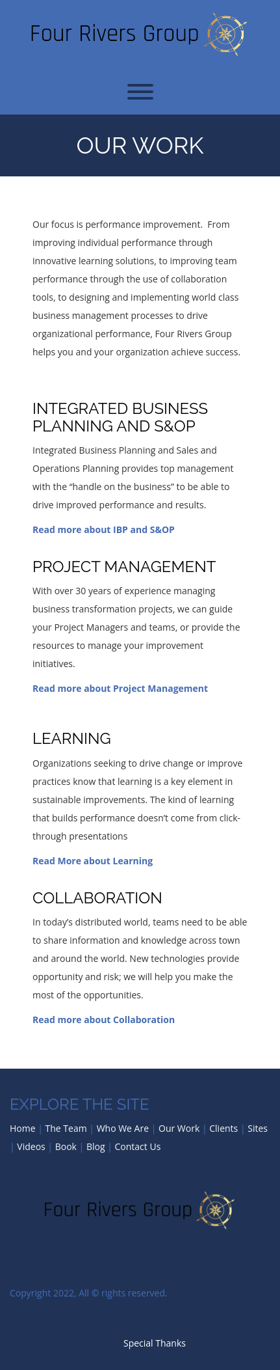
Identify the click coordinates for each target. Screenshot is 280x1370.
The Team (66, 1128)
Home (23, 1128)
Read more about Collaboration (103, 1019)
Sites (258, 1128)
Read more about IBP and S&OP (103, 529)
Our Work (139, 145)
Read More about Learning (92, 861)
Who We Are (123, 1128)
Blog (95, 1146)
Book (66, 1146)
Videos (31, 1146)
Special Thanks (154, 1343)
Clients (223, 1128)
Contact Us (138, 1146)
